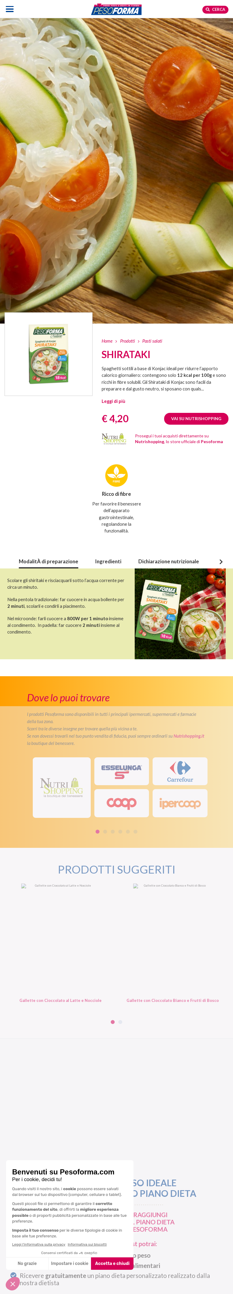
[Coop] (121, 803)
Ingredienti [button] (108, 561)
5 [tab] (128, 831)
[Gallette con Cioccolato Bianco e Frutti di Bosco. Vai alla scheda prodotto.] (172, 943)
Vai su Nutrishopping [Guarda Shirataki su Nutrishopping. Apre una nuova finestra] (196, 418)
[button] (113, 401)
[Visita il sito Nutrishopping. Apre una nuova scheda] (62, 787)
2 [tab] (105, 831)
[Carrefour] (180, 771)
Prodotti (127, 341)
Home (107, 341)
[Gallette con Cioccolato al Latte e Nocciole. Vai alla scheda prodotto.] (60, 943)
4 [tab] (120, 831)
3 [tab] (112, 831)
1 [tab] (97, 831)
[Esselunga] (121, 771)
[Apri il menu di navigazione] (9, 9)
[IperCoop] (180, 803)
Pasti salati (152, 341)
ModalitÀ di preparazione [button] (48, 561)
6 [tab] (135, 831)
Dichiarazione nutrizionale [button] (168, 561)
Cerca (215, 9)
